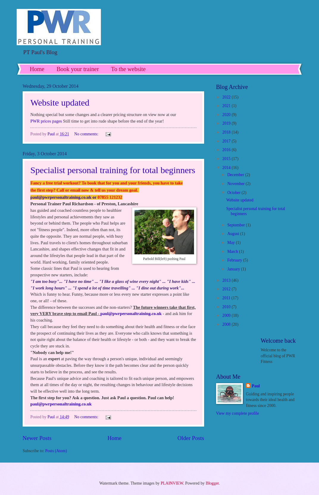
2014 (227, 167)
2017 (227, 141)
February (235, 260)
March (233, 251)
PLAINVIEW (172, 483)
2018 (227, 132)
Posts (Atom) (56, 451)
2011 (227, 298)
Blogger (212, 483)
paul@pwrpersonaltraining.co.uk (131, 313)
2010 (227, 307)
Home (37, 69)
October (234, 192)
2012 (227, 289)
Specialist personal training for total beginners (112, 170)
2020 (227, 114)
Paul (256, 386)
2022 (227, 97)
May (231, 242)
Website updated (59, 102)
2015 (227, 158)
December (236, 175)
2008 (227, 324)
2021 (227, 106)
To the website (128, 69)
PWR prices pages (46, 121)
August (233, 233)
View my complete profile (237, 413)
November (236, 183)
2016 (227, 150)
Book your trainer (78, 69)
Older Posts (190, 438)
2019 (227, 123)
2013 (227, 280)
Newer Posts (37, 438)
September (236, 225)
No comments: (86, 134)
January (234, 269)
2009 (227, 315)
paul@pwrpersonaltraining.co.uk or (64, 197)
